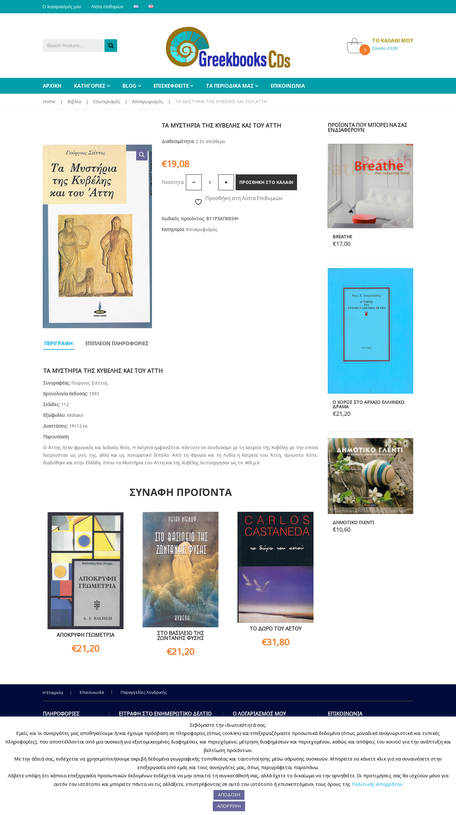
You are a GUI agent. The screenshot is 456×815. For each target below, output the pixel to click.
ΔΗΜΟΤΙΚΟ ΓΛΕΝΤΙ (353, 522)
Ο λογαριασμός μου (62, 6)
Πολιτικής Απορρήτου (377, 784)
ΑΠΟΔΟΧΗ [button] (229, 795)
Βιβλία (74, 101)
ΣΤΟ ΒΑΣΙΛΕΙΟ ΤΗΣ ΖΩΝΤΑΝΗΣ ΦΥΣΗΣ (180, 636)
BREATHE (342, 237)
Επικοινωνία (92, 692)
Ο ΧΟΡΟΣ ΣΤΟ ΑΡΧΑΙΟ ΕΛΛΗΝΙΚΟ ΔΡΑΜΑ (368, 404)
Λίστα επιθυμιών (108, 6)
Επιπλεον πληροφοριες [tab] (117, 343)
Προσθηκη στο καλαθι (266, 182)
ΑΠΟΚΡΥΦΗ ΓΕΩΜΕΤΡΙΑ (85, 634)
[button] (142, 154)
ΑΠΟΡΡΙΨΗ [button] (229, 806)
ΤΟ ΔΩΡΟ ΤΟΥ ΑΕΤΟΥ (275, 628)
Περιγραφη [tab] (58, 343)
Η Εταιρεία (53, 692)
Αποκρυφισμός (147, 101)
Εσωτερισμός (106, 101)
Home (49, 101)
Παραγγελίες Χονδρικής (144, 692)
